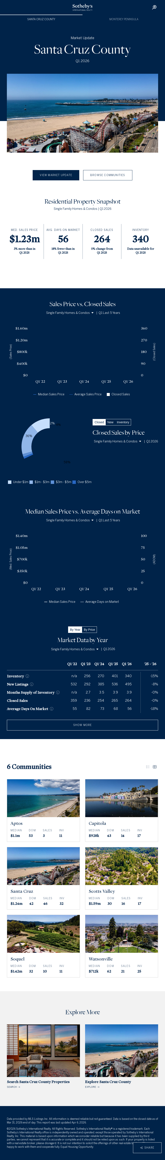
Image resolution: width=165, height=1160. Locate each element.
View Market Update (56, 175)
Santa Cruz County (41, 19)
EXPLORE (121, 1056)
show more (82, 725)
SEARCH (43, 1056)
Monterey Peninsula (123, 19)
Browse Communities (107, 175)
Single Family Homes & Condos (69, 313)
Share (147, 1147)
